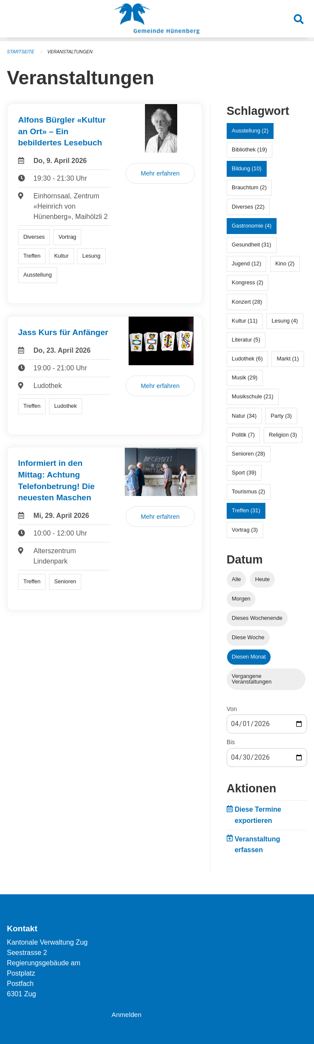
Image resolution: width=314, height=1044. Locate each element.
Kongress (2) (247, 282)
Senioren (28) (248, 453)
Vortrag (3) (245, 530)
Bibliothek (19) (249, 149)
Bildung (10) (247, 168)
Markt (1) (288, 358)
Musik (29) (245, 377)
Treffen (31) (246, 510)
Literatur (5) (246, 339)
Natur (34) (244, 416)
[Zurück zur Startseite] (156, 20)
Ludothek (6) (247, 358)
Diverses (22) (248, 206)
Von (232, 708)
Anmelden (126, 1014)
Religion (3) (283, 434)
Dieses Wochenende (257, 618)
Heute (262, 579)
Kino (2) (285, 263)
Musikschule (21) (253, 396)
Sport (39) (244, 472)
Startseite (21, 51)
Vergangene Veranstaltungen (252, 679)
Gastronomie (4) (251, 225)
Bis (231, 742)
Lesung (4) (284, 320)
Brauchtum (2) (249, 187)
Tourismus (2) (248, 491)
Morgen (241, 598)
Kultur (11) (245, 320)
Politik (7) (243, 434)
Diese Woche (248, 637)
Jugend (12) (246, 263)
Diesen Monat (249, 656)
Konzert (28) (247, 302)
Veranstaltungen (72, 51)
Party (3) (281, 416)
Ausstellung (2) (250, 130)
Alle (236, 579)
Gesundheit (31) (251, 244)
